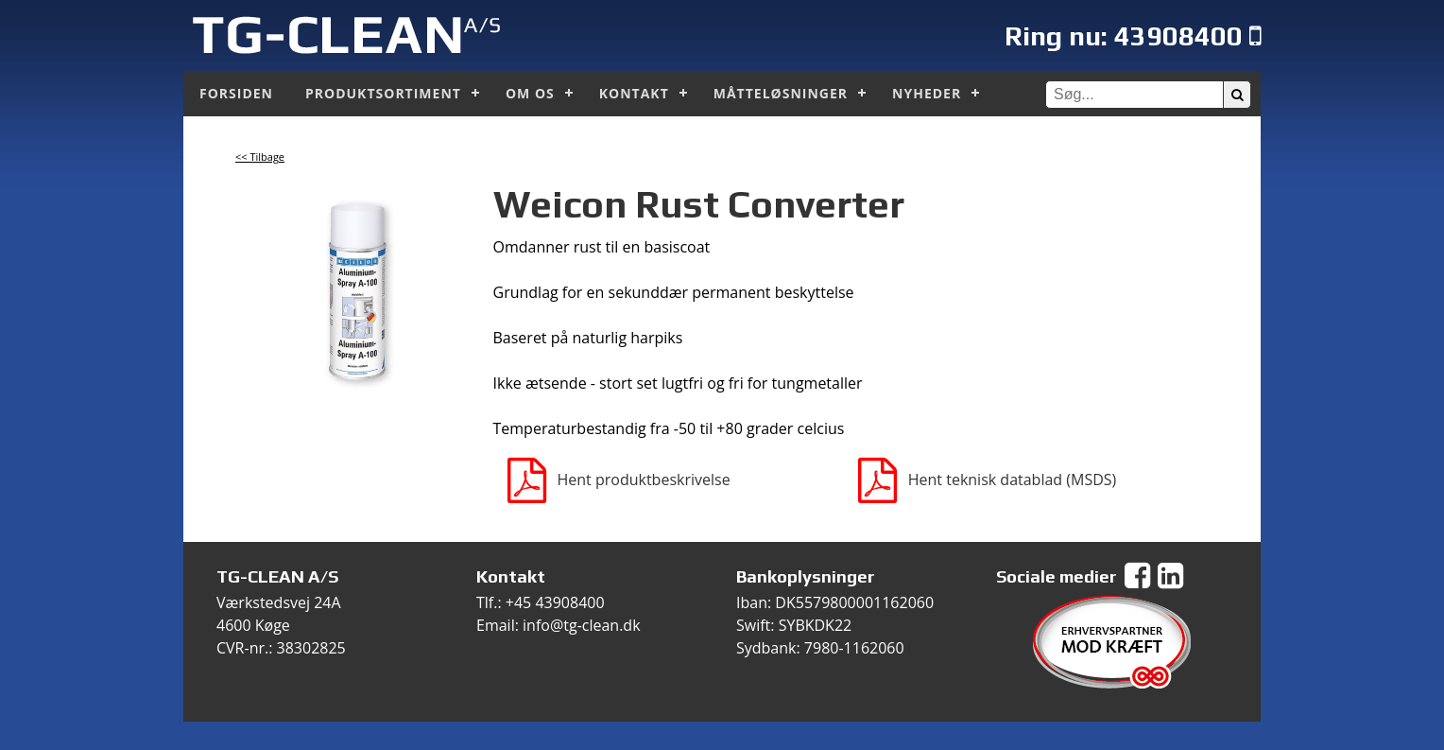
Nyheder (926, 93)
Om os (530, 93)
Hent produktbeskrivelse (619, 479)
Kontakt (634, 93)
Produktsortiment (383, 93)
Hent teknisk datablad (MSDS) (987, 479)
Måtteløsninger (780, 93)
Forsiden (236, 93)
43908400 (1178, 35)
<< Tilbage (259, 156)
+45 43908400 (555, 602)
